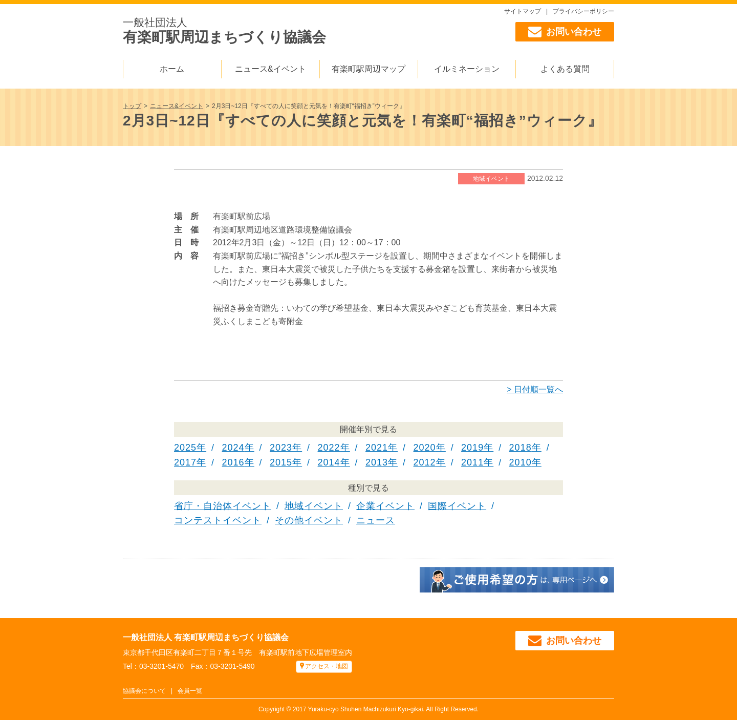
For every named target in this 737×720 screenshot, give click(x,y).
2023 (281, 447)
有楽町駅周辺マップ (368, 69)
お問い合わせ (564, 31)
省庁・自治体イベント (222, 506)
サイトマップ (522, 11)
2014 (329, 462)
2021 (376, 447)
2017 (185, 462)
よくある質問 (565, 69)
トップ (132, 106)
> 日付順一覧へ (535, 389)
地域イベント (491, 178)
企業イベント (385, 506)
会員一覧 (190, 690)
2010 (520, 462)
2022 (329, 447)
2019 (472, 447)
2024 (233, 447)
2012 (425, 462)
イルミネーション (467, 69)
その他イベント (309, 520)
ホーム (172, 69)
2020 (425, 447)
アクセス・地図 (326, 666)
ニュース (375, 520)
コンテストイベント (218, 520)
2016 (233, 462)
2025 (185, 447)
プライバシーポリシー (583, 11)
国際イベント (457, 506)
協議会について (144, 690)
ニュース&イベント (270, 69)
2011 (472, 462)
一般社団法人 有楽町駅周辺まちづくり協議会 (206, 637)
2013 (376, 462)
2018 (520, 447)
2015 (281, 462)
